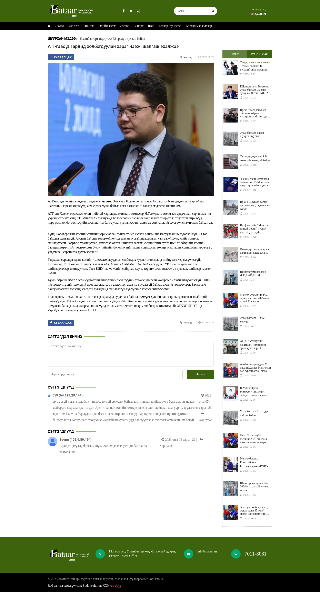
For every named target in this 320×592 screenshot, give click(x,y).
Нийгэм (89, 26)
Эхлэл (59, 26)
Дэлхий (125, 26)
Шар (151, 26)
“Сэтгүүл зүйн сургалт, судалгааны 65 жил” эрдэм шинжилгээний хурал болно (254, 511)
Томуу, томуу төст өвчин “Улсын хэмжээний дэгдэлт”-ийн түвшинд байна (255, 66)
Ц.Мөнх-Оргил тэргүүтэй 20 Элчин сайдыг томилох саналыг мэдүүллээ (255, 392)
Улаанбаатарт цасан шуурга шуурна (252, 134)
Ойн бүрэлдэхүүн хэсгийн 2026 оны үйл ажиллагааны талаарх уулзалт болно (253, 439)
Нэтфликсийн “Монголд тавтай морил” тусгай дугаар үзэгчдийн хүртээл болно (254, 229)
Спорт (139, 26)
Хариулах (205, 420)
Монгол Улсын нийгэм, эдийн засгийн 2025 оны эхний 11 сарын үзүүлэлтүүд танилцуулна (254, 298)
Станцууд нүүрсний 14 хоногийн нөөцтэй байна (255, 158)
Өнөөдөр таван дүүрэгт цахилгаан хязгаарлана (254, 251)
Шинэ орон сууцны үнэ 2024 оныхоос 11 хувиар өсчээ (254, 487)
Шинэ (234, 54)
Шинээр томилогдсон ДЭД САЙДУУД (253, 273)
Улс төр (73, 26)
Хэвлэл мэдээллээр (199, 26)
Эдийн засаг (107, 26)
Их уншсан (259, 54)
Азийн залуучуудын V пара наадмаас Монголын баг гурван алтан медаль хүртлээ (255, 368)
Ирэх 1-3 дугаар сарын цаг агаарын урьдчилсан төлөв (254, 205)
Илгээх (200, 374)
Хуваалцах (61, 57)
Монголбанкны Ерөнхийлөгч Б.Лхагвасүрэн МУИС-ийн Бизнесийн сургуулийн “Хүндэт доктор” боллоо (254, 462)
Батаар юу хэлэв (170, 26)
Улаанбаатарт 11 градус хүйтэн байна (254, 413)
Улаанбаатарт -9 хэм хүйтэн (252, 319)
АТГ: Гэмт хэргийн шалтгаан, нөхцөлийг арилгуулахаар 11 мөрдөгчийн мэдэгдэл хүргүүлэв (253, 344)
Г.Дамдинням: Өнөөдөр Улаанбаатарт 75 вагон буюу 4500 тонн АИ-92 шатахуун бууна (254, 90)
